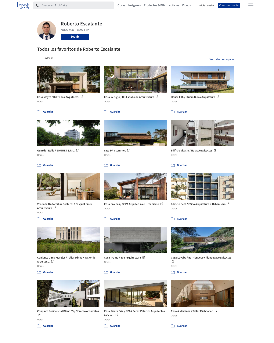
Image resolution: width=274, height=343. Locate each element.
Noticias (173, 5)
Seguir (74, 37)
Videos (186, 5)
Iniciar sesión (207, 5)
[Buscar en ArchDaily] (76, 5)
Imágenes (134, 5)
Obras (121, 5)
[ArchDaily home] (23, 5)
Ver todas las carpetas (222, 59)
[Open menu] (251, 5)
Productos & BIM (154, 5)
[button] (46, 58)
